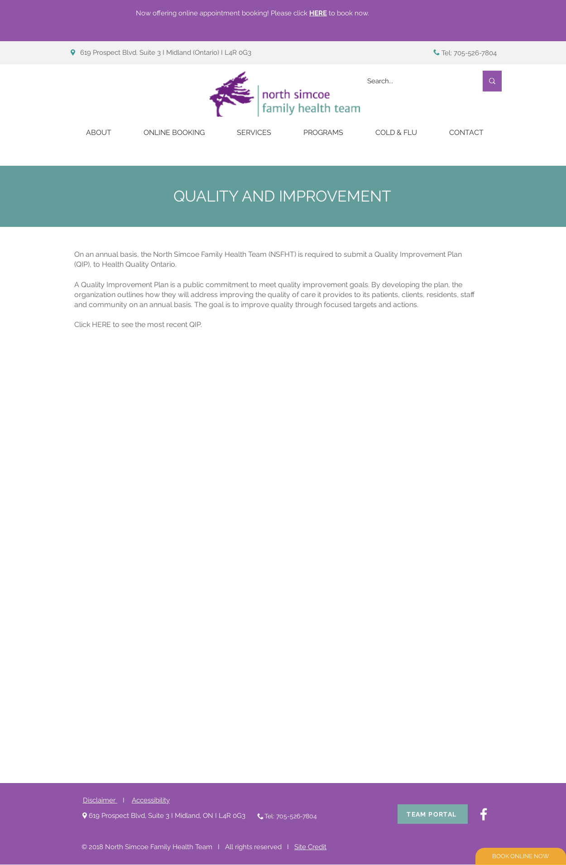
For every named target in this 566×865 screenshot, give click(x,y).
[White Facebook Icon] (483, 814)
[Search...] (415, 81)
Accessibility (151, 800)
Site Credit (310, 847)
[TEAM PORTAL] (433, 814)
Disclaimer (100, 800)
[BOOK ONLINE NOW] (520, 856)
